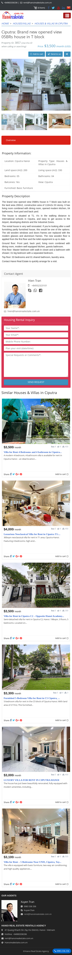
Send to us (54, 54)
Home (5, 23)
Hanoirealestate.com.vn (16, 942)
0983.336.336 (62, 951)
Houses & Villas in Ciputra (50, 23)
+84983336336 (11, 2)
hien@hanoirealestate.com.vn (24, 311)
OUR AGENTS (8, 895)
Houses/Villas (21, 23)
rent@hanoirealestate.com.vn (37, 2)
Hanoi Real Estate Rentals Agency (23, 925)
